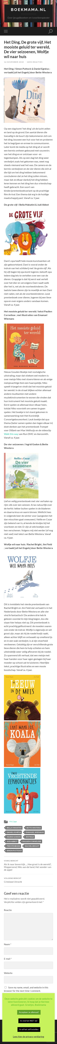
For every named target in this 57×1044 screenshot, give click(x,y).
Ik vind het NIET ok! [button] (29, 1021)
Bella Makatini (14, 828)
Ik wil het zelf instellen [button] (28, 1029)
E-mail (8, 958)
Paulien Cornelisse (31, 841)
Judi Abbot (12, 841)
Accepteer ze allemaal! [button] (29, 1012)
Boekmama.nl (28, 9)
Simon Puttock (14, 850)
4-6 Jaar (13, 821)
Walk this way (11, 433)
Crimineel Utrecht (28, 880)
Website (8, 973)
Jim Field (30, 837)
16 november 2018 (14, 62)
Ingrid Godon (14, 837)
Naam (7, 944)
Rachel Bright (32, 846)
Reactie (8, 910)
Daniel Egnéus (14, 832)
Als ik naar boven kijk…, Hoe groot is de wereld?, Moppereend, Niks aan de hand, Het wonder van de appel (28, 865)
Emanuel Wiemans (35, 832)
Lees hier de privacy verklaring (28, 1036)
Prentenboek (13, 846)
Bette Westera (33, 828)
